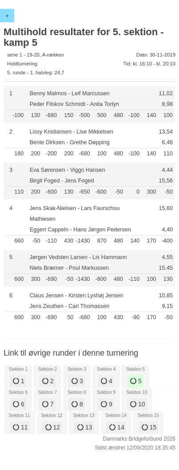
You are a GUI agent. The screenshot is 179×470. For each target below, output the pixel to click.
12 (52, 427)
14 (116, 427)
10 (137, 404)
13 (84, 427)
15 (149, 427)
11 (20, 427)
